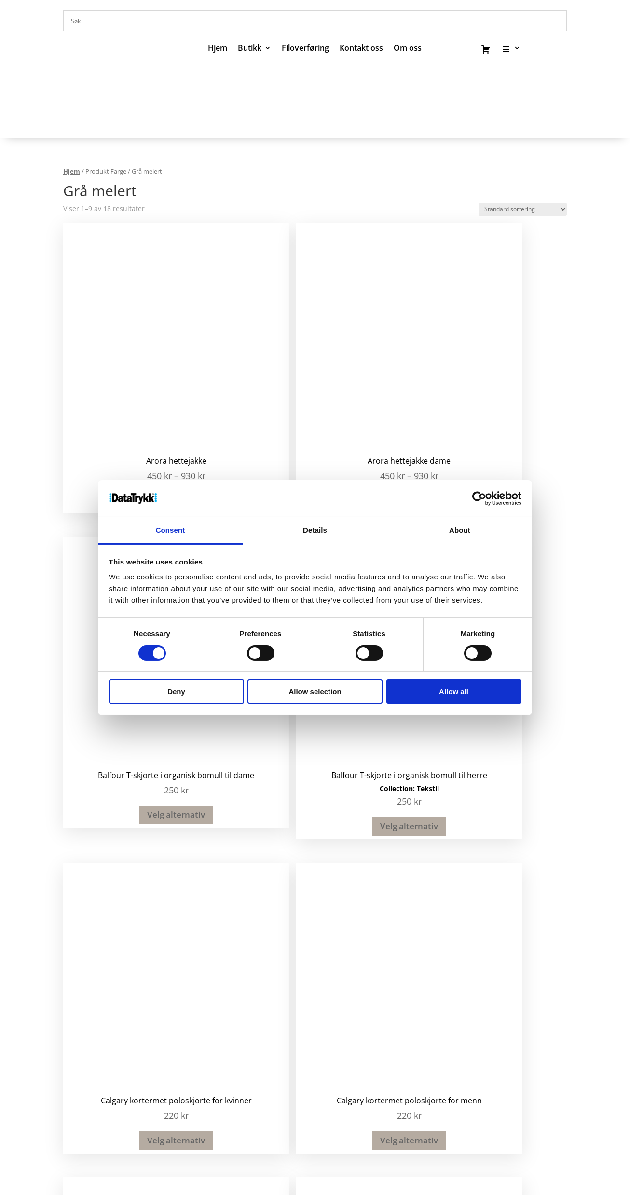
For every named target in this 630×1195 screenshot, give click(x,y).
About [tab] (459, 530)
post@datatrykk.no (235, 965)
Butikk (249, 48)
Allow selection (314, 691)
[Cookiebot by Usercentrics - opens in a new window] (479, 498)
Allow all (453, 691)
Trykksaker (349, 980)
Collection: (488, 371)
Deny (176, 691)
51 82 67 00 (219, 955)
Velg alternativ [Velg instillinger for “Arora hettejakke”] (121, 390)
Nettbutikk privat (362, 1005)
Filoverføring (305, 48)
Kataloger (346, 968)
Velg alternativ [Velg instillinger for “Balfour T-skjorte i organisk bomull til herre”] (499, 409)
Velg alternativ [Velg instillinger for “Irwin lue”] (121, 798)
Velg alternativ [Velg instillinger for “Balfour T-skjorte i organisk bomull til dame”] (373, 397)
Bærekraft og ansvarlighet (353, 1141)
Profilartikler (352, 956)
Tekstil (518, 371)
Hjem (217, 48)
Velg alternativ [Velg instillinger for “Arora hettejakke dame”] (247, 390)
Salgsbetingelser (275, 1141)
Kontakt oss (361, 48)
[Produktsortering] (523, 209)
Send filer (199, 1141)
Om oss (115, 1141)
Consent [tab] (170, 530)
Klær (337, 993)
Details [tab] (315, 530)
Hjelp (235, 1141)
